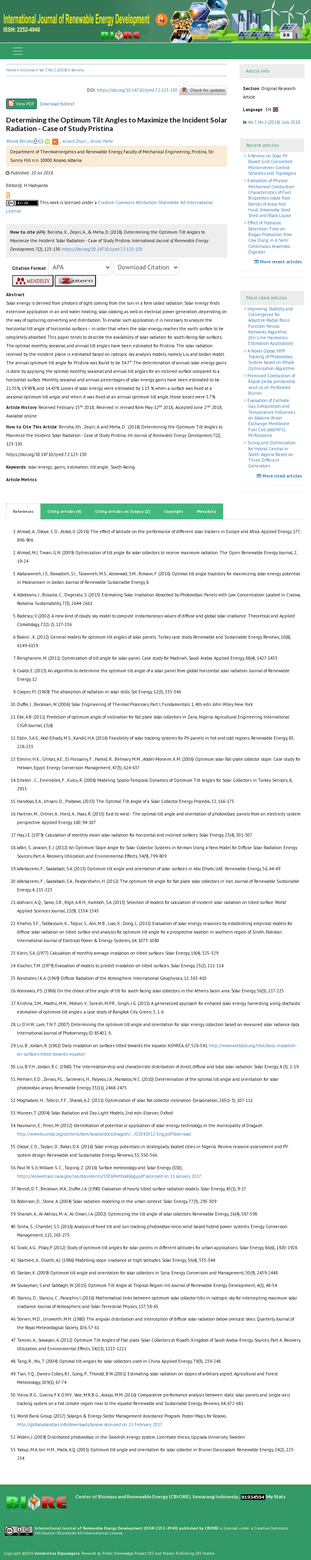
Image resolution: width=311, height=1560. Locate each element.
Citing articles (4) (64, 511)
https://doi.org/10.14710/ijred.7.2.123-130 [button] (102, 249)
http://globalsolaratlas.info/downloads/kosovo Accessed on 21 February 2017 (89, 1424)
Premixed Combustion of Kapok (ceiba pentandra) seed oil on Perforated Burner (270, 384)
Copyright (173, 511)
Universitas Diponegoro (57, 1553)
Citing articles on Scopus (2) (122, 511)
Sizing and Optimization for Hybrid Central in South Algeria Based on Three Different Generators (271, 454)
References (23, 511)
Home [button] (11, 70)
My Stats (275, 1496)
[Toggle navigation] (17, 51)
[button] (8, 195)
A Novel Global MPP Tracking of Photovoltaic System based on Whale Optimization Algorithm (270, 359)
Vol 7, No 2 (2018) (53, 70)
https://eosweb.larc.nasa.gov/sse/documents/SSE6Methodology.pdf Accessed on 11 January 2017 (109, 1176)
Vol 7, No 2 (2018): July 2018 (274, 122)
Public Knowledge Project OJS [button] (127, 1553)
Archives (27, 70)
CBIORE (212, 1528)
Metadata (206, 511)
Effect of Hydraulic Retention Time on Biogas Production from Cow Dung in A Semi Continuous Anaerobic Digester (269, 237)
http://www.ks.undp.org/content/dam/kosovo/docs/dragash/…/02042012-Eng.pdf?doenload (104, 1134)
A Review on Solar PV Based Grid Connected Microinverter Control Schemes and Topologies (271, 164)
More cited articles (280, 476)
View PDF (21, 103)
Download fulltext (57, 104)
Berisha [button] (77, 70)
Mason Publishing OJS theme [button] (188, 1553)
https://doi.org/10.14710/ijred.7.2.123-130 (137, 90)
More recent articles (279, 262)
